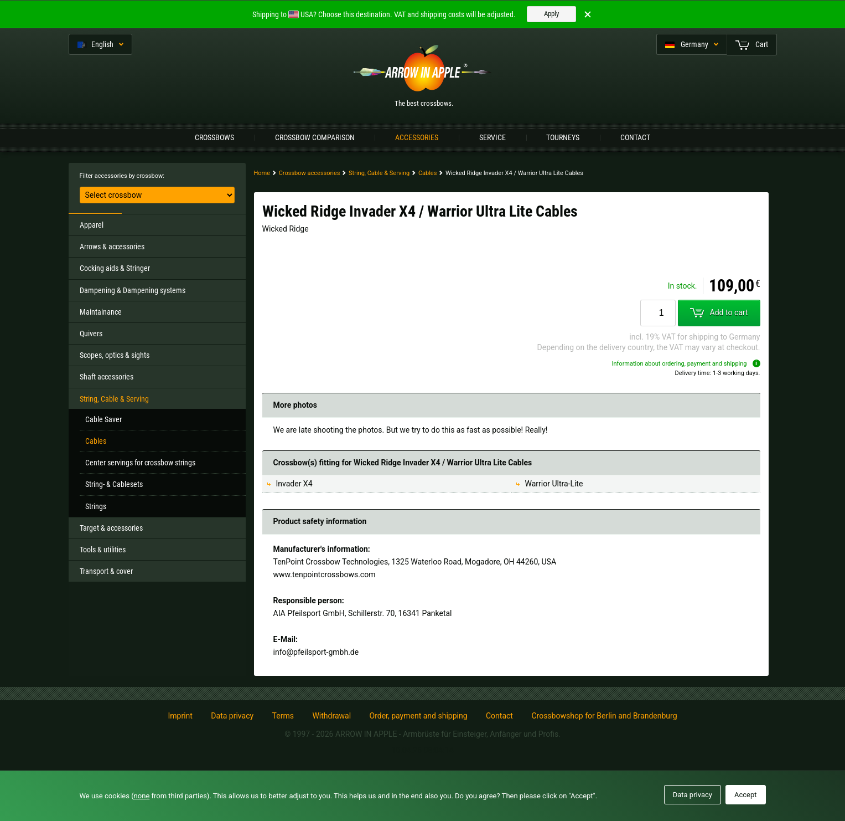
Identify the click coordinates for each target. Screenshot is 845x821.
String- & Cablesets (114, 484)
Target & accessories (111, 528)
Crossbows (214, 137)
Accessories (416, 137)
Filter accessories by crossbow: (122, 175)
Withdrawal (331, 716)
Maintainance (101, 311)
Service (492, 137)
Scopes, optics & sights (114, 355)
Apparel (91, 224)
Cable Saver (103, 419)
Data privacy (232, 716)
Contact (635, 137)
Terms (283, 716)
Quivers (91, 333)
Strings (95, 506)
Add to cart (719, 312)
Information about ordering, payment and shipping (685, 363)
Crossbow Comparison (315, 137)
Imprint (180, 716)
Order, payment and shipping (419, 716)
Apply (551, 13)
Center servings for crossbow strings (140, 462)
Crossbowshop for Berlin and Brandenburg (604, 715)
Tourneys (562, 137)
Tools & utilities (103, 549)
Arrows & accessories (112, 246)
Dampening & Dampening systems (132, 290)
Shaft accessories (106, 376)
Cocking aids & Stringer (115, 268)
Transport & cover (106, 571)
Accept (745, 795)
